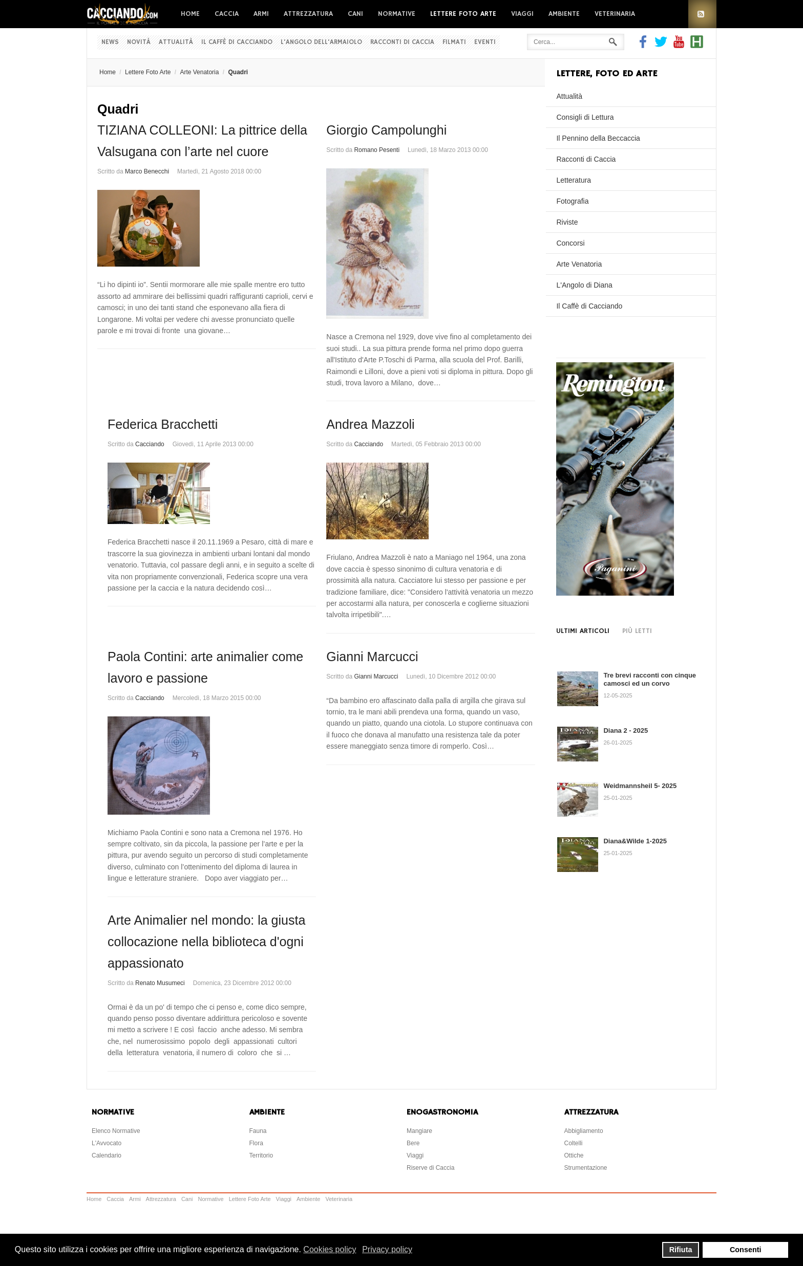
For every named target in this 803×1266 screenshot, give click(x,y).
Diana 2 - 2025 (625, 730)
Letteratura (573, 180)
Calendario (106, 1155)
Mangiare (419, 1130)
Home (190, 13)
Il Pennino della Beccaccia (598, 138)
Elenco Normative (116, 1130)
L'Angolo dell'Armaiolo (321, 42)
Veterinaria (615, 13)
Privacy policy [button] (387, 1249)
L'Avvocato (106, 1143)
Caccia (227, 13)
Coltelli (573, 1143)
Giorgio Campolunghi (386, 130)
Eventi (485, 42)
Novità (139, 42)
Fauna (258, 1130)
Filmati (454, 42)
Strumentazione (585, 1167)
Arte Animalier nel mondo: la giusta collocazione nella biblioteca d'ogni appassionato (206, 941)
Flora (256, 1143)
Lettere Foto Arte (463, 13)
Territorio (261, 1155)
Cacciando (149, 444)
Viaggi (522, 13)
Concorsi (570, 243)
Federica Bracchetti (163, 424)
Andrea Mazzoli (370, 424)
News (110, 42)
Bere (413, 1143)
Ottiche (574, 1155)
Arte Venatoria (199, 72)
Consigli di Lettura (585, 117)
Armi (261, 13)
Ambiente (564, 13)
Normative (396, 13)
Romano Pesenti (376, 150)
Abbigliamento (583, 1130)
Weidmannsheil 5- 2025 (640, 786)
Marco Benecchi (147, 171)
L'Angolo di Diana (584, 285)
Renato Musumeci (160, 983)
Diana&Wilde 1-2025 (634, 841)
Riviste (567, 222)
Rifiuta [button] (680, 1250)
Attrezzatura (308, 13)
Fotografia (572, 201)
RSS (702, 14)
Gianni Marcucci (372, 656)
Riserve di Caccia (430, 1167)
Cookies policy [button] (329, 1249)
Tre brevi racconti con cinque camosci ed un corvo (649, 679)
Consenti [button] (746, 1250)
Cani (355, 13)
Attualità (176, 42)
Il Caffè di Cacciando (236, 42)
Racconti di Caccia (402, 42)
